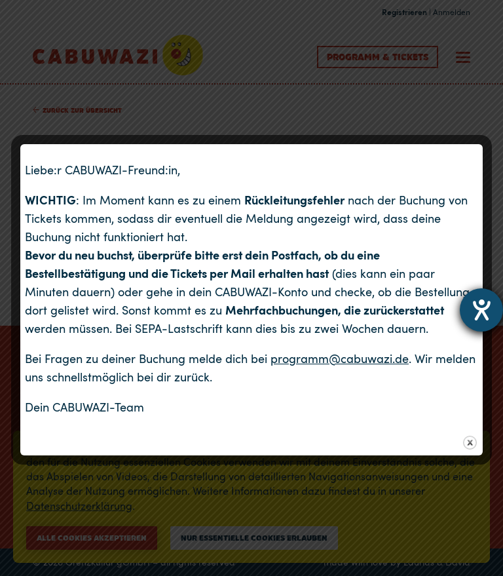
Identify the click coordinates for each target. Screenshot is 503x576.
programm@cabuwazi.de (339, 358)
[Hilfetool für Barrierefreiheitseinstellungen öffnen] (481, 310)
